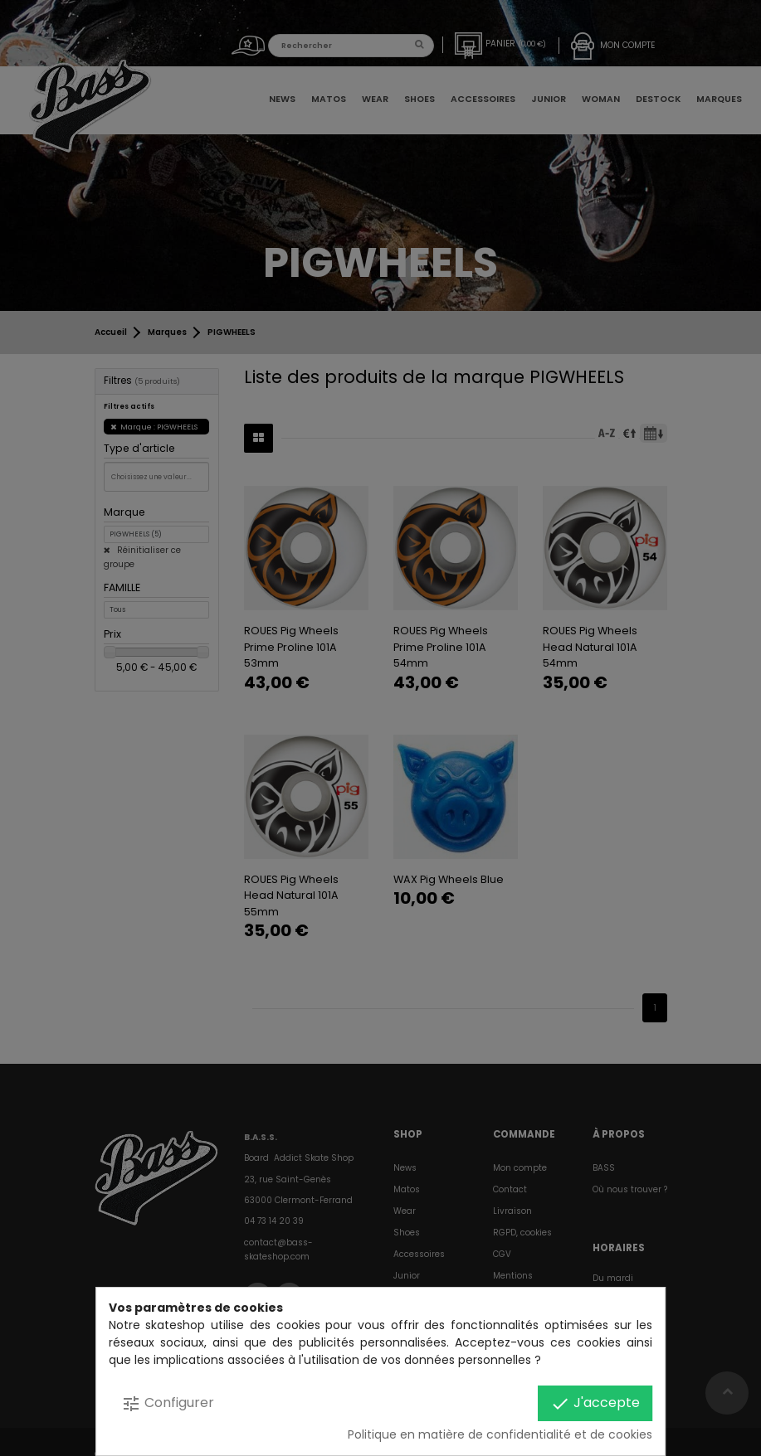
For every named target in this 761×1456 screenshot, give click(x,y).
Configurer (167, 1403)
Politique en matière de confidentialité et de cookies (500, 1434)
